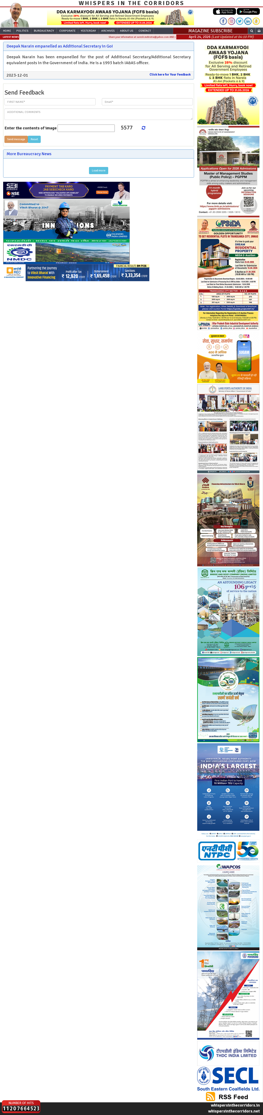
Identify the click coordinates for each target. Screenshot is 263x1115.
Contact (145, 31)
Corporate (67, 31)
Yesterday (88, 31)
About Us (126, 31)
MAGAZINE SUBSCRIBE (210, 31)
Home (7, 31)
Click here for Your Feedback (170, 74)
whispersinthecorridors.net (234, 1111)
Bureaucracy (44, 31)
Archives (108, 31)
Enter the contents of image (30, 128)
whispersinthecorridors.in (235, 1105)
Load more (98, 170)
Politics (22, 31)
